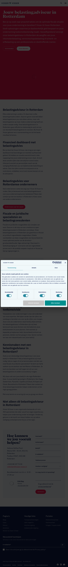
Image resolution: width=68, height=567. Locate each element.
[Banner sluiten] (65, 262)
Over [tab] (56, 267)
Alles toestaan (55, 303)
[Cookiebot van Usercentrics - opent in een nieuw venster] (53, 262)
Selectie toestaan (33, 303)
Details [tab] (34, 267)
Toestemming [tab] (12, 267)
